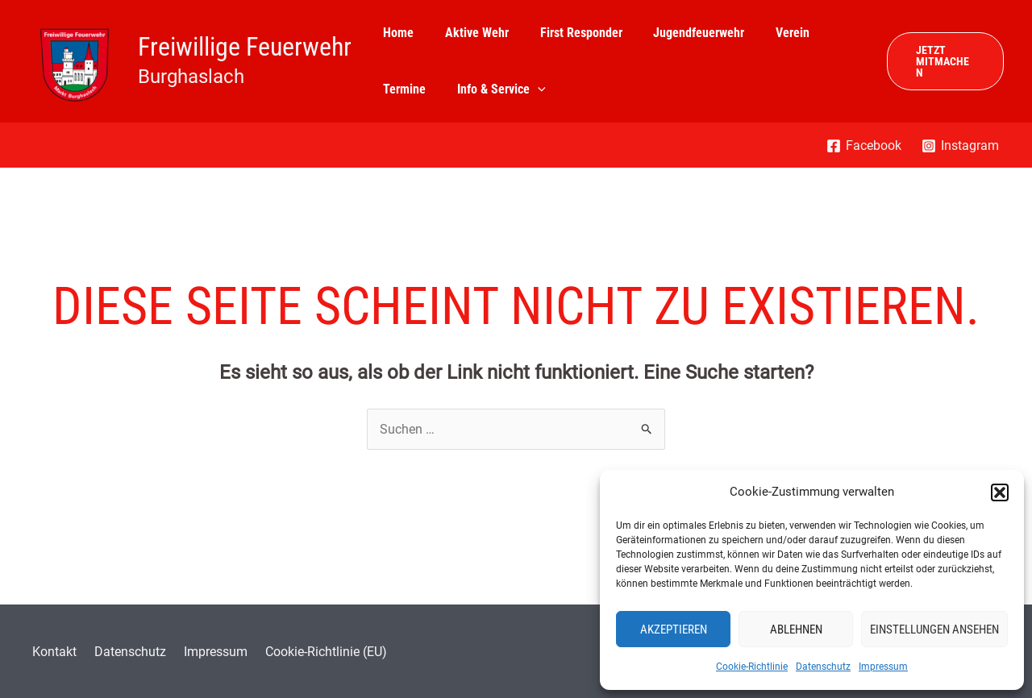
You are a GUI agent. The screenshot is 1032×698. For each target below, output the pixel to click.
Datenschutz (823, 666)
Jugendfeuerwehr (680, 32)
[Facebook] (863, 146)
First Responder (567, 32)
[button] (1000, 492)
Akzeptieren (673, 629)
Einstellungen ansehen (934, 629)
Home (396, 32)
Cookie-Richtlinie (752, 666)
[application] (530, 89)
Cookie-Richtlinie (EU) (307, 651)
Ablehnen (796, 629)
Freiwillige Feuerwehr (245, 46)
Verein (768, 32)
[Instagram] (960, 146)
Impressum (883, 666)
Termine (402, 89)
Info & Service (493, 89)
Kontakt (50, 651)
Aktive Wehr (469, 32)
